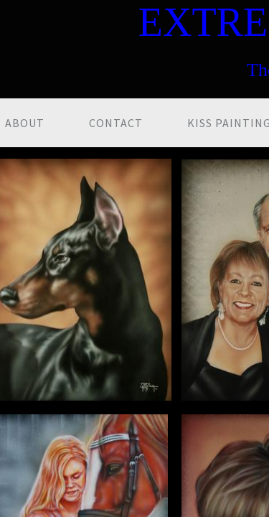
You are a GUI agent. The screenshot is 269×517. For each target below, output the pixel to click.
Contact (116, 123)
